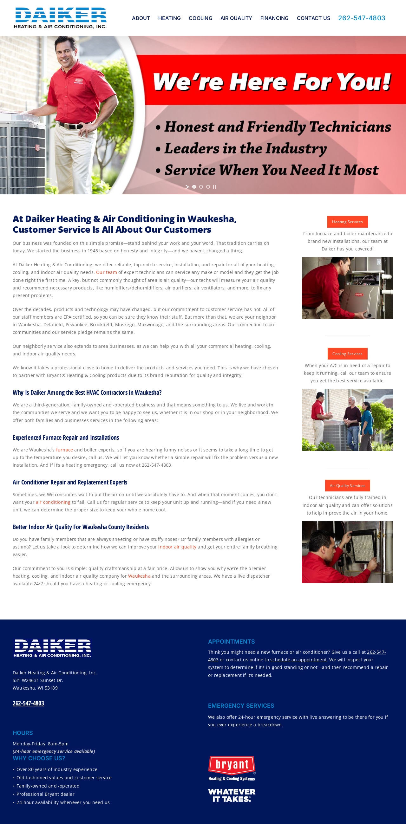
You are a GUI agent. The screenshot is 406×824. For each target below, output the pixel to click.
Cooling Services (347, 353)
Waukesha (139, 576)
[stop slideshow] (214, 187)
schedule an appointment (298, 660)
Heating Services (347, 221)
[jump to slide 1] (194, 187)
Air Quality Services (347, 485)
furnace (64, 450)
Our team (106, 272)
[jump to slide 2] (201, 187)
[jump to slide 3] (208, 187)
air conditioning (53, 502)
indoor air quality (177, 547)
